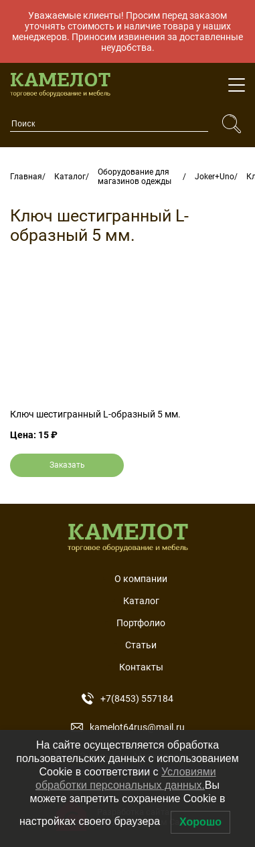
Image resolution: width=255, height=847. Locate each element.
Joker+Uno (214, 176)
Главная (26, 176)
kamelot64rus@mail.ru (128, 727)
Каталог (70, 176)
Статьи (141, 645)
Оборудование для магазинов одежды (134, 176)
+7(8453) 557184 (127, 698)
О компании (140, 578)
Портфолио (140, 623)
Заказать (67, 465)
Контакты (141, 667)
